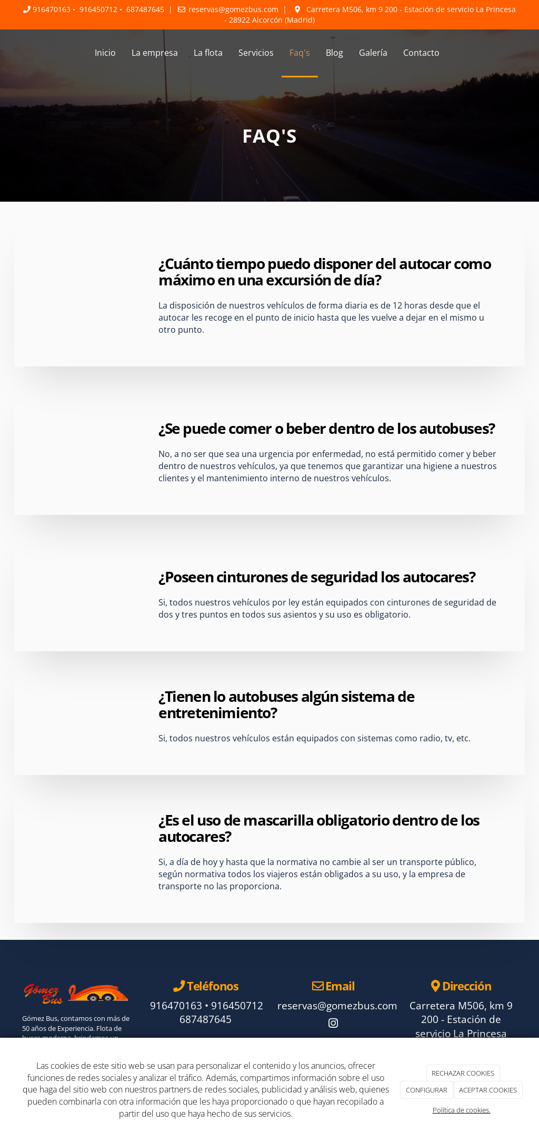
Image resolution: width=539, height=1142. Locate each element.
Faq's (300, 52)
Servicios (256, 52)
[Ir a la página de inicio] (11, 52)
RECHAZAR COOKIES (463, 1073)
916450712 (98, 9)
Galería (373, 52)
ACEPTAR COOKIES (488, 1090)
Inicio (105, 52)
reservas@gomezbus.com (233, 9)
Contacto (421, 52)
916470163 (52, 9)
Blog (334, 52)
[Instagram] (333, 1024)
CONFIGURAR (426, 1090)
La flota (208, 52)
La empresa (155, 52)
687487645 (145, 9)
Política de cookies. (462, 1110)
